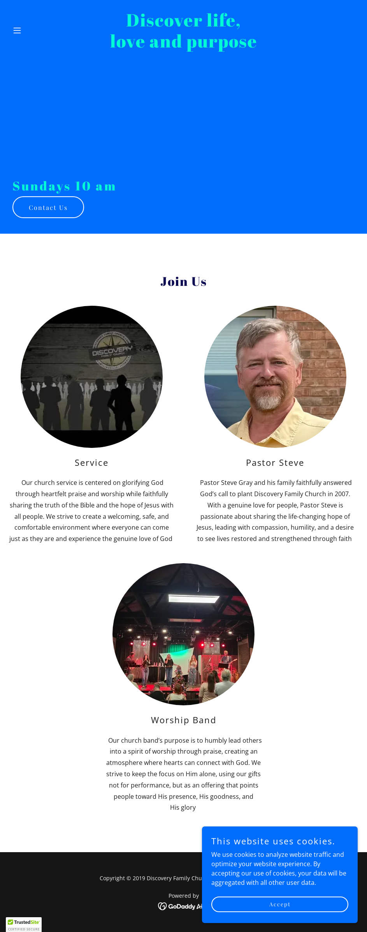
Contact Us (48, 207)
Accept (280, 904)
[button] (35, 30)
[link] (183, 45)
